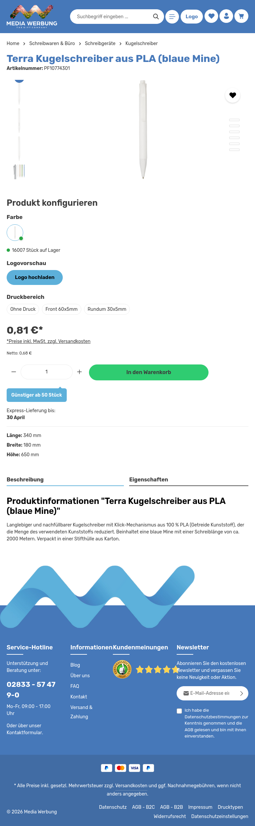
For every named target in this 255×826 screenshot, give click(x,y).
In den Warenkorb (149, 371)
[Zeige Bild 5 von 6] (234, 143)
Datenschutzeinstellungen (221, 816)
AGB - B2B (174, 806)
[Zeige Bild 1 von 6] (234, 120)
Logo (190, 16)
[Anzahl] (47, 371)
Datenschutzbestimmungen (211, 715)
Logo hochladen (33, 277)
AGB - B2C (146, 806)
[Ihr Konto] (225, 17)
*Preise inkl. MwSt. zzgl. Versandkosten (47, 340)
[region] (127, 129)
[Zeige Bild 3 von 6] (234, 132)
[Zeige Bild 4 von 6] (234, 138)
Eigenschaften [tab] (148, 479)
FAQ (75, 685)
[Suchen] (155, 16)
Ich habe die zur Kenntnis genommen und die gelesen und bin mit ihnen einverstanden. (214, 722)
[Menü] (171, 17)
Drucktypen (231, 806)
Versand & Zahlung (81, 711)
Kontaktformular (23, 732)
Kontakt (78, 696)
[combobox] (111, 16)
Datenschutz (116, 806)
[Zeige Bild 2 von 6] (234, 126)
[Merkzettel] (210, 17)
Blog (75, 664)
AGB (189, 728)
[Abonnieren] (241, 693)
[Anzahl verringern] (14, 371)
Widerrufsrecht (175, 816)
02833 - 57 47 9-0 (28, 689)
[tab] (66, 479)
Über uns (79, 675)
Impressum (202, 806)
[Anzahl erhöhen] (80, 371)
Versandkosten (124, 785)
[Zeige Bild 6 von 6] (234, 149)
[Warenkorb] (241, 17)
